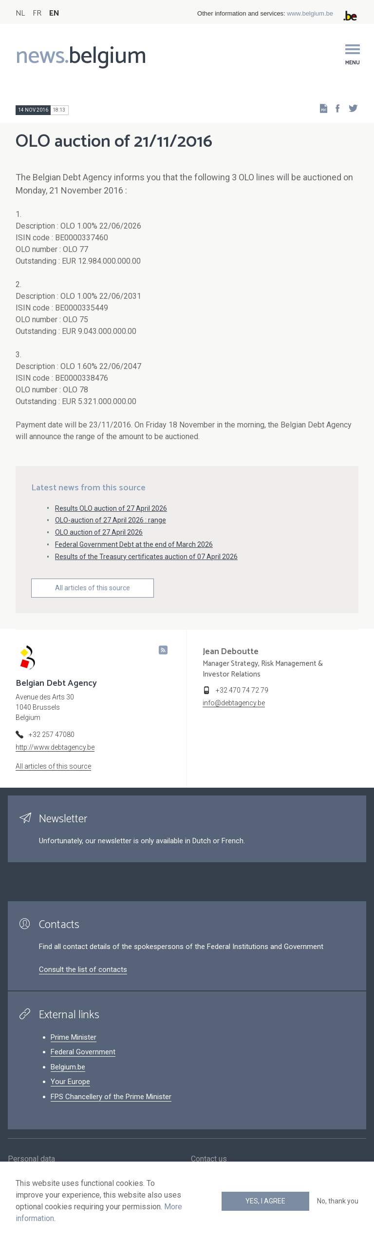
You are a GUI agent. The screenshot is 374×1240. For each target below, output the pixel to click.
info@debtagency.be (234, 703)
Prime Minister (73, 1037)
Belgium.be (68, 1067)
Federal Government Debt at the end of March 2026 (134, 544)
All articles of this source (92, 588)
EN (54, 13)
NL (20, 13)
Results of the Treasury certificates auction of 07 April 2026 (146, 557)
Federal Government (83, 1051)
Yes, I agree (265, 1201)
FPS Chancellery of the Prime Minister (111, 1096)
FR (37, 13)
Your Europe (70, 1081)
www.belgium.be (310, 13)
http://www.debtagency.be (55, 747)
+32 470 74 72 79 (242, 690)
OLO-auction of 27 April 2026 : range (110, 520)
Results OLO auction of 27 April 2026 (111, 508)
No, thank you (337, 1201)
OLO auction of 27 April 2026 (99, 532)
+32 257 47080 (52, 734)
